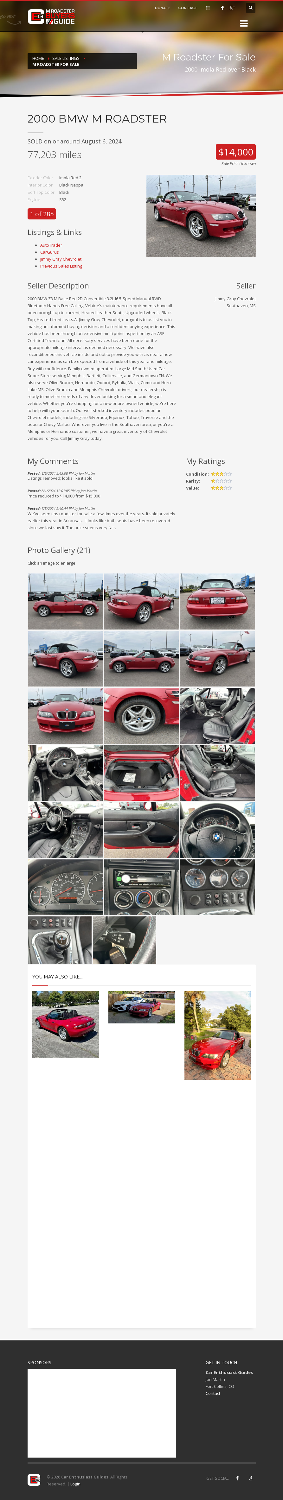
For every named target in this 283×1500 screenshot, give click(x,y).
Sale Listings (66, 58)
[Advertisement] (141, 1141)
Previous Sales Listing (61, 266)
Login (75, 1484)
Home (38, 58)
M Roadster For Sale (55, 64)
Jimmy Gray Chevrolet (60, 259)
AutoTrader (51, 245)
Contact (213, 1393)
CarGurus (49, 252)
